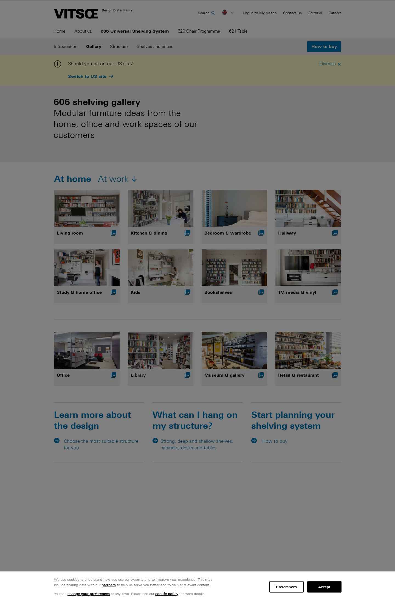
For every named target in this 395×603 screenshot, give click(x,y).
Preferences (286, 587)
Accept (324, 587)
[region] (197, 587)
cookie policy (166, 594)
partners (108, 585)
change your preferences (88, 594)
